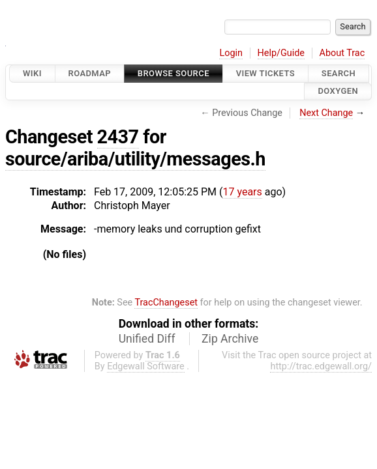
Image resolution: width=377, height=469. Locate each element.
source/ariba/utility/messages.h (135, 159)
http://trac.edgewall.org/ (321, 366)
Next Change (326, 113)
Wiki (32, 73)
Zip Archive (230, 338)
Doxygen (338, 91)
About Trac (342, 53)
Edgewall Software (146, 366)
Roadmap (90, 73)
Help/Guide (281, 53)
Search (338, 73)
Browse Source (173, 73)
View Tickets (265, 73)
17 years (242, 192)
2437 (118, 137)
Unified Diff (147, 338)
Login (231, 53)
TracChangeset (166, 302)
